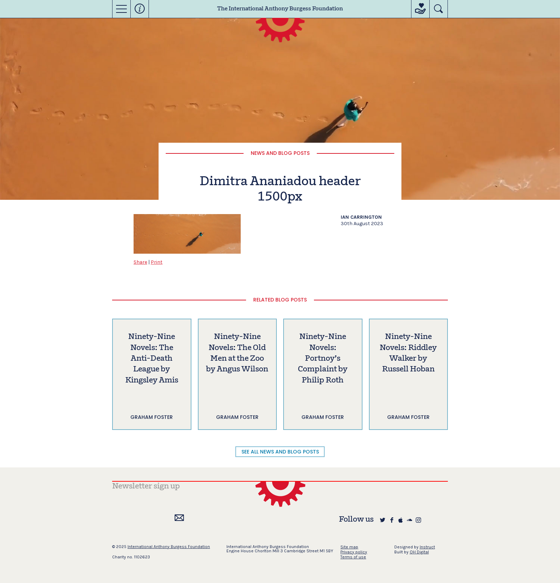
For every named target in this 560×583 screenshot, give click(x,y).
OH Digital (419, 551)
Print (156, 262)
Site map (349, 546)
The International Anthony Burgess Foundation (280, 9)
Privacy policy (353, 551)
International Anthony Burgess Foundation (169, 546)
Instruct (427, 546)
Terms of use (353, 556)
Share (140, 262)
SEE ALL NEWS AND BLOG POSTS (280, 451)
